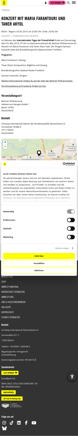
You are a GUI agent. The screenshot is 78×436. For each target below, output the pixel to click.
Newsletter (7, 276)
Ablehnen (39, 270)
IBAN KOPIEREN (8, 392)
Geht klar (38, 256)
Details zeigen (62, 248)
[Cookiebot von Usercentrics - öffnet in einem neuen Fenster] (63, 164)
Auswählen (38, 263)
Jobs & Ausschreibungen (13, 302)
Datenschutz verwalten (13, 291)
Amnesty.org (7, 296)
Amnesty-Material (10, 286)
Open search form (68, 2)
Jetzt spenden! (56, 3)
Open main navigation (74, 2)
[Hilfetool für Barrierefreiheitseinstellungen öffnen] (72, 376)
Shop (3, 281)
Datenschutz (7, 312)
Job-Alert (6, 307)
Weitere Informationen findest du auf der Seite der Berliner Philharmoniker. (37, 80)
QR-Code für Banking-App (12, 398)
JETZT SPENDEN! (8, 373)
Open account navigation (46, 2)
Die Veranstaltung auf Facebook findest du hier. (23, 86)
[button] (39, 153)
